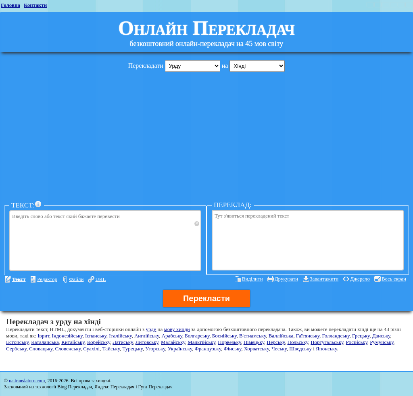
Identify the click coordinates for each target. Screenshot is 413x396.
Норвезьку (229, 342)
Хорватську (256, 349)
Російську (356, 342)
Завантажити (324, 279)
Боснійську (224, 336)
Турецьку (132, 349)
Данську (381, 336)
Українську (180, 349)
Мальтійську (201, 342)
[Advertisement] (206, 134)
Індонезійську (67, 336)
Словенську (67, 349)
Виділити (252, 279)
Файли (76, 279)
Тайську (111, 349)
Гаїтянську (307, 336)
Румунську (381, 342)
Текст (18, 279)
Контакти (35, 5)
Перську (276, 342)
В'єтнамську (252, 336)
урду (151, 329)
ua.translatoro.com (27, 380)
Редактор (47, 279)
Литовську (147, 342)
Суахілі (91, 349)
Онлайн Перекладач (206, 28)
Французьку (208, 349)
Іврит (43, 336)
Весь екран (394, 279)
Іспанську (95, 336)
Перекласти (206, 298)
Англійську (146, 336)
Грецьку (360, 336)
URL (100, 279)
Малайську (173, 342)
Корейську (98, 342)
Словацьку (40, 349)
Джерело (360, 279)
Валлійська (281, 336)
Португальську (327, 342)
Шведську (300, 349)
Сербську (16, 349)
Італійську (120, 336)
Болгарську (197, 336)
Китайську (72, 342)
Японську (326, 349)
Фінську (232, 349)
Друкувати (286, 279)
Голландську (335, 336)
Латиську (123, 342)
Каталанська (44, 342)
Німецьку (254, 342)
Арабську (172, 336)
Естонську (17, 342)
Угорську (155, 349)
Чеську (279, 349)
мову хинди (177, 329)
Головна (10, 5)
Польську (298, 342)
